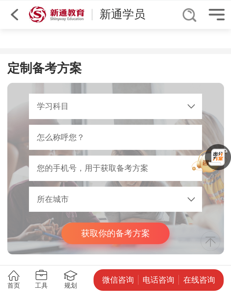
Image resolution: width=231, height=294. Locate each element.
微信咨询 (118, 280)
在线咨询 (199, 280)
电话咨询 (158, 280)
